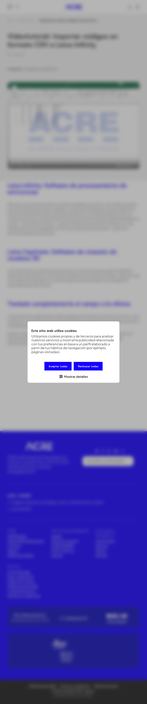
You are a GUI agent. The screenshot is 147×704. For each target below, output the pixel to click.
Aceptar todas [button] (58, 366)
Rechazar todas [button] (88, 366)
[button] (73, 376)
